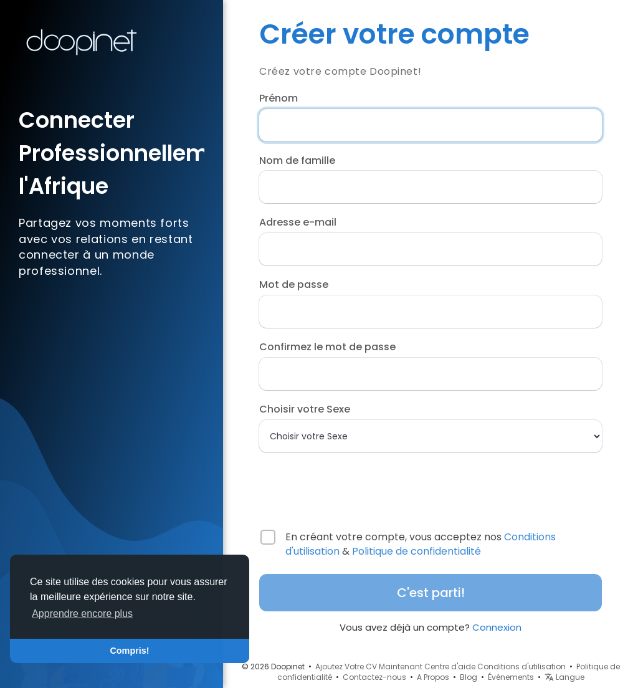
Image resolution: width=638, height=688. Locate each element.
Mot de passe (293, 285)
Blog (468, 677)
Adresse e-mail (297, 222)
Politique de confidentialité (416, 551)
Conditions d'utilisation (521, 666)
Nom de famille (297, 161)
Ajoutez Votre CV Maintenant (368, 666)
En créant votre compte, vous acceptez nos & (420, 544)
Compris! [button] (129, 651)
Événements (511, 677)
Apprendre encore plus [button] (82, 613)
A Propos (433, 677)
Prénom (278, 98)
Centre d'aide (449, 666)
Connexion (496, 627)
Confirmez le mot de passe (327, 347)
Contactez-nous (374, 677)
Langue (564, 677)
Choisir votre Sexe (304, 409)
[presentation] (339, 485)
